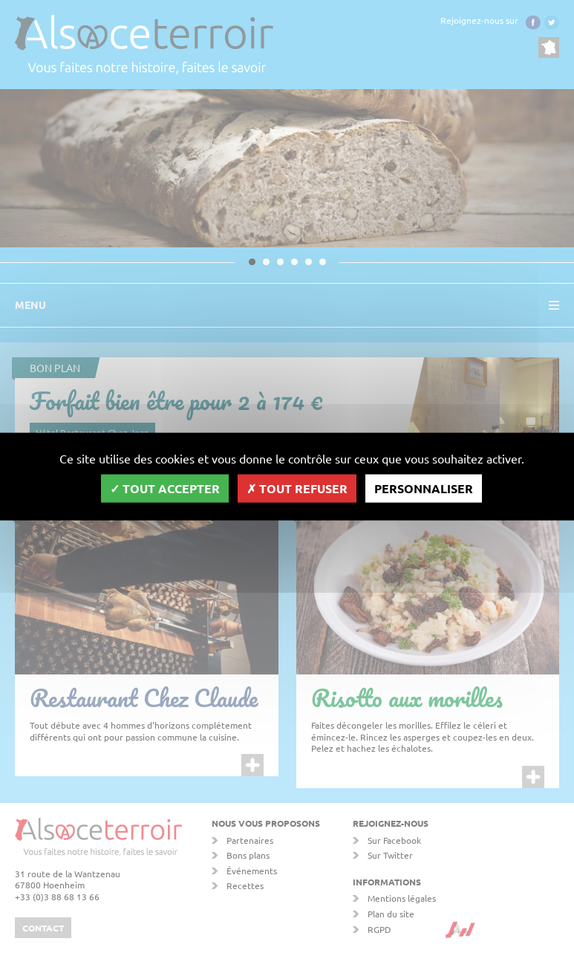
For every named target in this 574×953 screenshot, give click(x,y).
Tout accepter (165, 488)
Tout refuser (297, 488)
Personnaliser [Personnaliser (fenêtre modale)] (423, 488)
